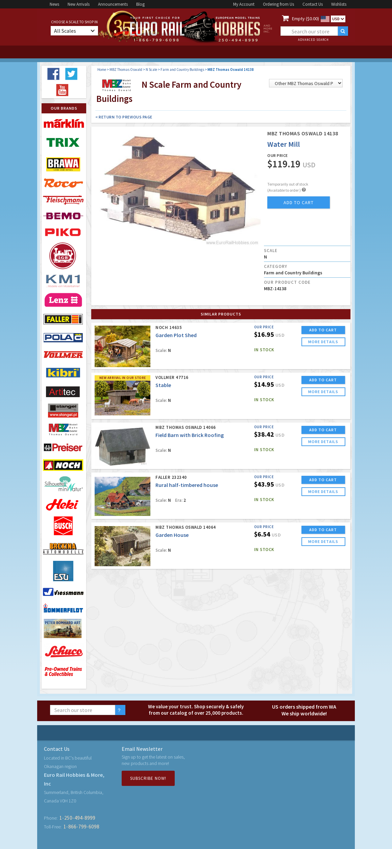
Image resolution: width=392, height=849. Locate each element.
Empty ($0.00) (305, 19)
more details (323, 341)
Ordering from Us (278, 4)
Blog (140, 4)
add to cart (299, 202)
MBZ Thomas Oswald (125, 69)
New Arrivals (79, 4)
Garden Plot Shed (176, 335)
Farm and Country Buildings (182, 69)
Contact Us (312, 4)
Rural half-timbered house (186, 485)
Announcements (113, 4)
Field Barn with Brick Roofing (189, 435)
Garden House (172, 534)
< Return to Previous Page (123, 116)
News (54, 4)
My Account (243, 4)
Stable (163, 385)
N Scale (151, 69)
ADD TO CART (323, 329)
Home (101, 69)
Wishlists (338, 4)
